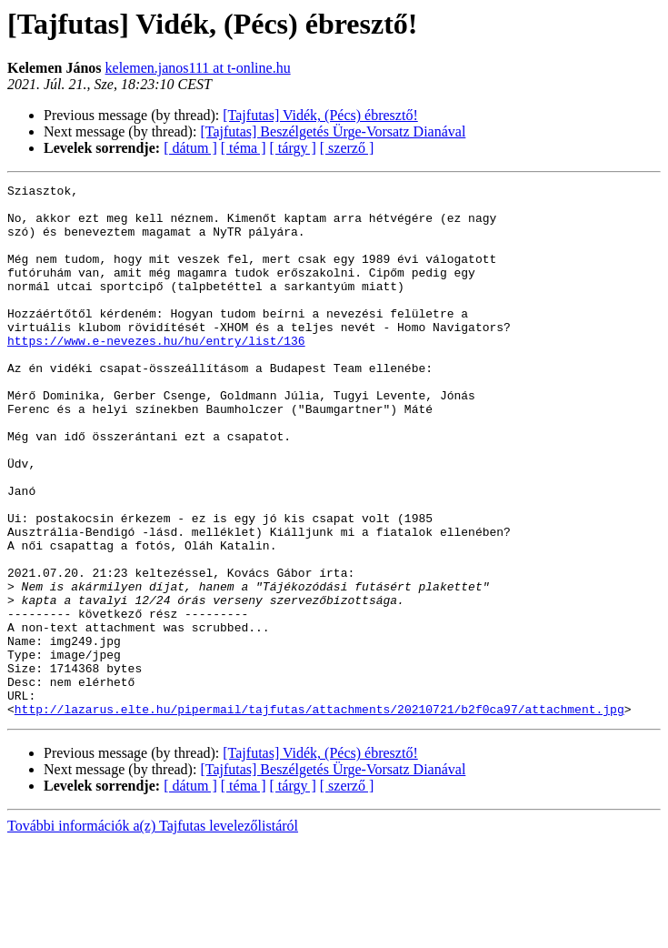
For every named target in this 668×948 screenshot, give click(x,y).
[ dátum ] (190, 148)
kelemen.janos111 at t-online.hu (198, 68)
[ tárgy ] (293, 148)
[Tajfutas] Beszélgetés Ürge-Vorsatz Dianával (332, 131)
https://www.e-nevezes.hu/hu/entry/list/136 (156, 373)
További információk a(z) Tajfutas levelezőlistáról (152, 932)
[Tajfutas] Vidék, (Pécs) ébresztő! (320, 115)
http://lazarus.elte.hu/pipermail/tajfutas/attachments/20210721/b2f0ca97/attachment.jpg (319, 815)
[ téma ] (243, 148)
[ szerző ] (347, 148)
